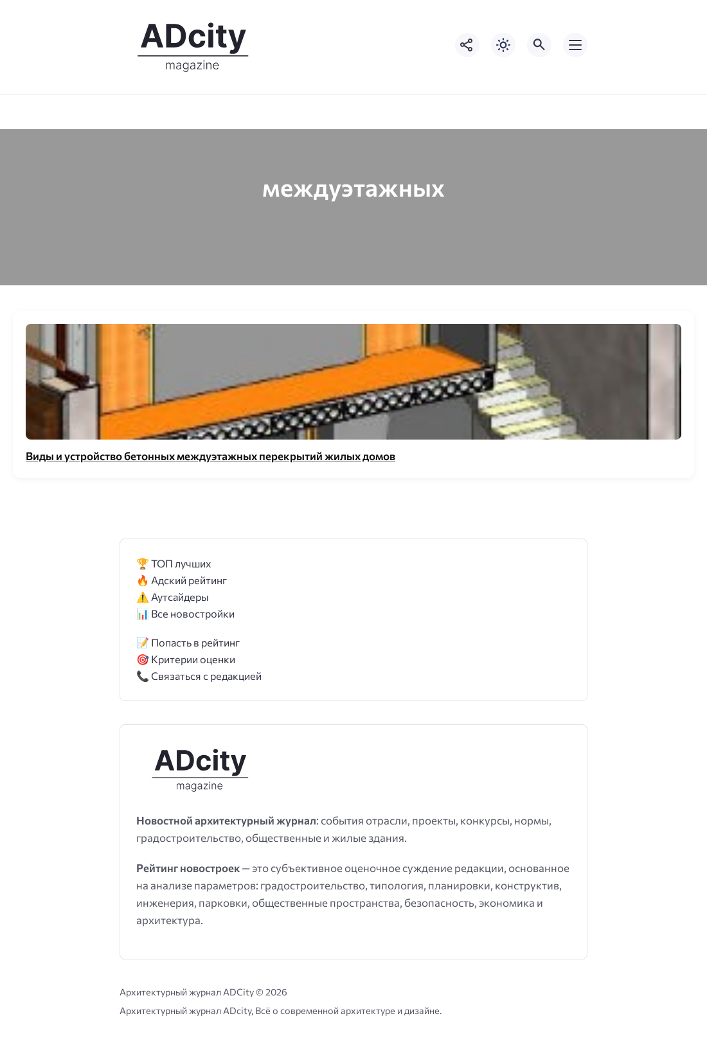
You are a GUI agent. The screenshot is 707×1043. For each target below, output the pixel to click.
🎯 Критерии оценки (185, 659)
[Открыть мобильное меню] (575, 45)
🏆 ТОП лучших (173, 563)
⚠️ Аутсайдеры (172, 597)
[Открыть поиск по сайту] (539, 45)
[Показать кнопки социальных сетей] (467, 45)
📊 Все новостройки (185, 613)
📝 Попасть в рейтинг (188, 642)
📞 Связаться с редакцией (199, 676)
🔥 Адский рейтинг (181, 580)
